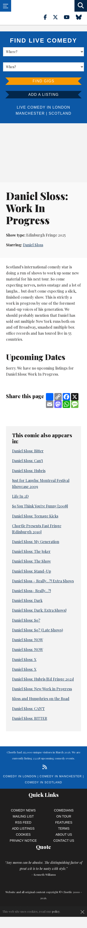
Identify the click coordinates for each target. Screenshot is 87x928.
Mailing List (23, 816)
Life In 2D (20, 496)
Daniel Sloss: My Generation (35, 541)
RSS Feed (23, 822)
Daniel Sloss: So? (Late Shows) (37, 630)
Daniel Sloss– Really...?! (31, 590)
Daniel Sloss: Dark (27, 600)
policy (56, 911)
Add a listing (43, 95)
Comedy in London (19, 776)
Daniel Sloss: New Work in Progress (42, 688)
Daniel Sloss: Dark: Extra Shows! (39, 610)
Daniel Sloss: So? (26, 620)
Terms (63, 828)
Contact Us (63, 840)
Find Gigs (44, 81)
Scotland (60, 113)
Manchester (30, 113)
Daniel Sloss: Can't (27, 460)
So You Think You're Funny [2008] (40, 506)
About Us (63, 834)
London (61, 107)
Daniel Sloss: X (24, 659)
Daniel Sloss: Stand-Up (31, 571)
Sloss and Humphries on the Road (40, 698)
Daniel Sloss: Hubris (28, 470)
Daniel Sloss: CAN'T (28, 708)
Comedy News (23, 810)
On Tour (63, 816)
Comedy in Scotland (43, 782)
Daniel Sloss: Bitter (28, 450)
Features (63, 822)
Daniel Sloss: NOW (27, 639)
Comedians (64, 810)
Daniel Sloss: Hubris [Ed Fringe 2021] (43, 679)
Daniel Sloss (33, 244)
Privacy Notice (23, 840)
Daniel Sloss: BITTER (29, 718)
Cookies (23, 834)
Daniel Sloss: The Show (31, 561)
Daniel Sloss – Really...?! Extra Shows (43, 580)
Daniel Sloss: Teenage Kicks (35, 516)
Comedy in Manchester (61, 776)
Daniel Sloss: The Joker (31, 551)
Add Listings (23, 828)
